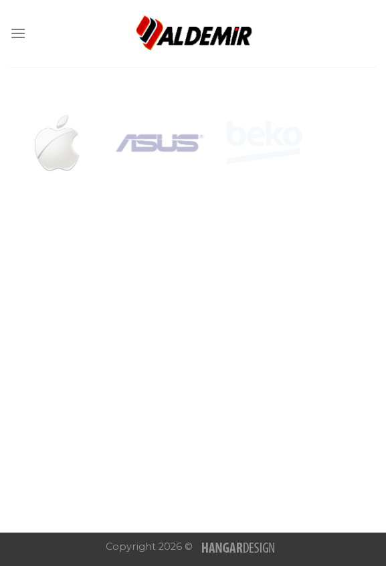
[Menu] (18, 33)
